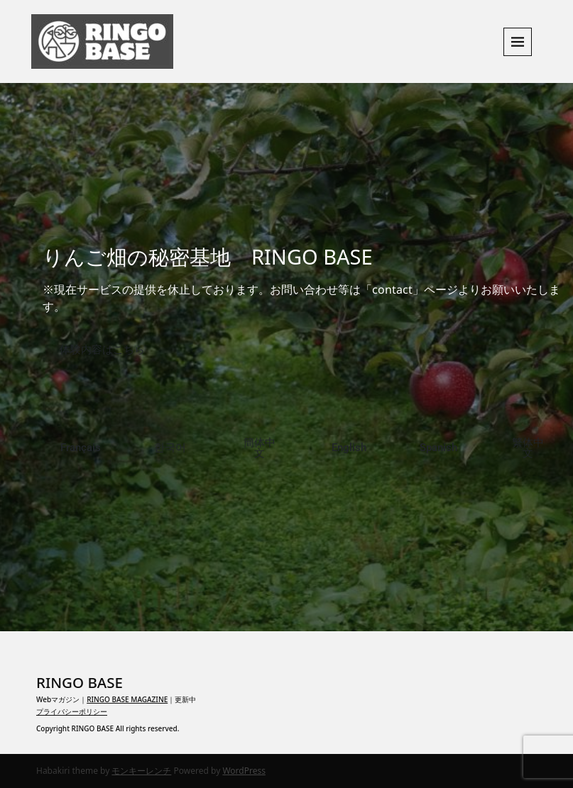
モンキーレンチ (141, 771)
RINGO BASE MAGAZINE (127, 699)
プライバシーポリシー (71, 711)
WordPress (244, 771)
